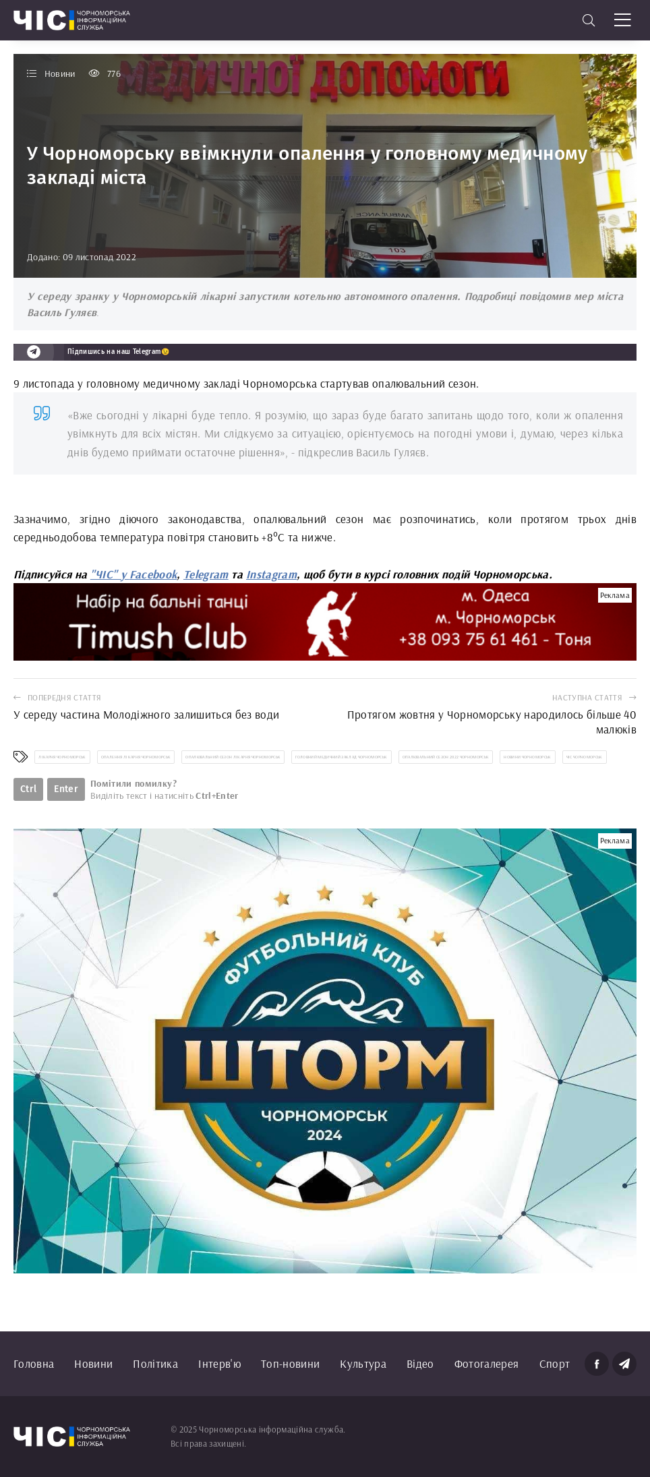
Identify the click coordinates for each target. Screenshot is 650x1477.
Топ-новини (290, 1363)
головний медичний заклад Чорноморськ (341, 757)
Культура (363, 1363)
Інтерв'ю (219, 1363)
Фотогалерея (486, 1363)
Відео (420, 1363)
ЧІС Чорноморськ (584, 757)
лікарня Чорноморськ (62, 757)
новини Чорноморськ (527, 757)
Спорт (554, 1363)
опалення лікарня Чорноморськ (136, 757)
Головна (33, 1363)
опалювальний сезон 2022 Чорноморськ (446, 757)
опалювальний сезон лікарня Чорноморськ (232, 757)
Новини (93, 1363)
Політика (155, 1363)
